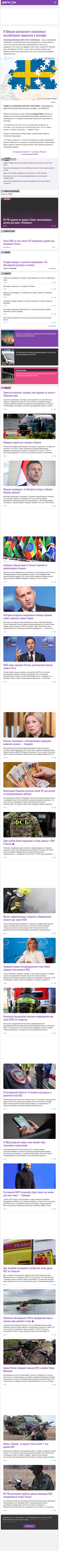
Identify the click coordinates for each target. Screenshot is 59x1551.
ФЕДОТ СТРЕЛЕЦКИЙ (9, 268)
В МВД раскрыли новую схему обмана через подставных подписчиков (24, 1143)
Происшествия (21, 370)
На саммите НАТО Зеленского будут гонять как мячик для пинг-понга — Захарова (28, 1193)
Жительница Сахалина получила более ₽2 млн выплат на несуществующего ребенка (29, 792)
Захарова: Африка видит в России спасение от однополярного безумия (28, 302)
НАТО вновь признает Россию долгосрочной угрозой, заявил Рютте (27, 319)
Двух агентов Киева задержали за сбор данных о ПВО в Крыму (25, 173)
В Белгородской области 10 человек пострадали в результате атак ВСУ (27, 1093)
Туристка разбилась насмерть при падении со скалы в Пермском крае (29, 279)
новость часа (9, 231)
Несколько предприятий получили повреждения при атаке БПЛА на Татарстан (28, 1017)
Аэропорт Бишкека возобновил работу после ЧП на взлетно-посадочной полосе (36, 375)
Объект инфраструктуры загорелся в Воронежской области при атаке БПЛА (27, 918)
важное (7, 199)
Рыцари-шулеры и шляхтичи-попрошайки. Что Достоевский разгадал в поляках (25, 263)
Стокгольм (8, 40)
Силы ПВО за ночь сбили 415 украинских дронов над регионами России (28, 242)
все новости (7, 247)
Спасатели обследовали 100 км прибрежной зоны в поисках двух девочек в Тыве (28, 1319)
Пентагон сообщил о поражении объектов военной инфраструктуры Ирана (36, 335)
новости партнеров (11, 191)
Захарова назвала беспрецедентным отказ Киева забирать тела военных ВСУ (26, 967)
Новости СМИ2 (6, 194)
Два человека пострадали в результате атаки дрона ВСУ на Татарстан (27, 1269)
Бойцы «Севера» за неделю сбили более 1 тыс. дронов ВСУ (26, 1445)
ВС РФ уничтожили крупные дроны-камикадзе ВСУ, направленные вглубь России (28, 1495)
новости (7, 273)
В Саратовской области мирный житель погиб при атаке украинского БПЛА (36, 353)
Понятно (29, 1526)
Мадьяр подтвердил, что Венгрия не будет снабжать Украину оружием (27, 294)
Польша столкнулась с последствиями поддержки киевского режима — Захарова (27, 742)
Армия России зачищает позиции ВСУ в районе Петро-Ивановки (29, 1369)
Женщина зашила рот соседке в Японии (19, 286)
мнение (7, 252)
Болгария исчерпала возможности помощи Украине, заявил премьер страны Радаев (27, 310)
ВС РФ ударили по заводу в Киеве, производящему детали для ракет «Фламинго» (27, 221)
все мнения (52, 268)
